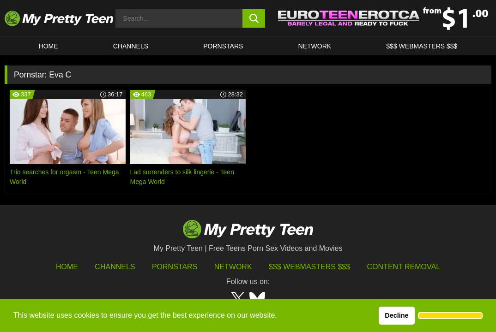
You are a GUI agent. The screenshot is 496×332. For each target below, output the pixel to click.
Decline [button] (396, 315)
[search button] (253, 18)
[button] (450, 316)
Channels (115, 267)
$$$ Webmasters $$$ (309, 267)
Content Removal (404, 267)
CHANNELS (130, 46)
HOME (48, 46)
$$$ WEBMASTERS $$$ (421, 46)
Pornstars (223, 46)
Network (315, 46)
